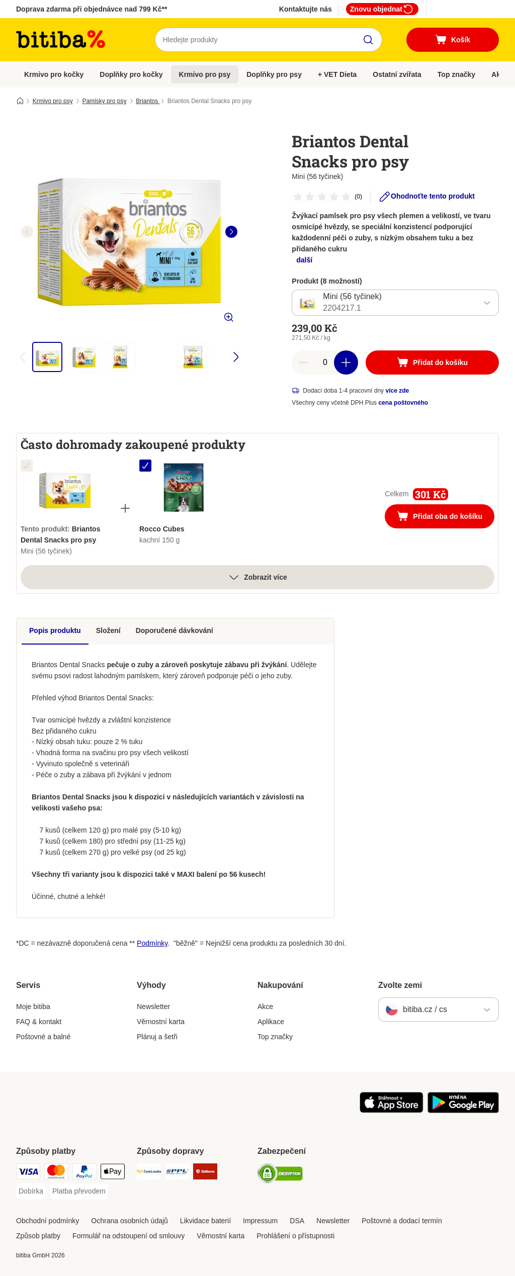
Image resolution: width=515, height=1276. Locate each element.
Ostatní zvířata (397, 74)
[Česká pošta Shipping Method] (149, 1173)
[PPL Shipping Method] (177, 1173)
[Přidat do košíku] (432, 362)
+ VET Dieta (337, 74)
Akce (265, 1006)
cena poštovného (403, 402)
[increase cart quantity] (346, 362)
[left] (27, 232)
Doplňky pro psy (274, 74)
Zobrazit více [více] (257, 577)
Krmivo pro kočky (53, 74)
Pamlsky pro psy (104, 101)
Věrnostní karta (161, 1022)
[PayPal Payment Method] (84, 1173)
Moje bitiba (33, 1006)
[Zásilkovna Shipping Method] (205, 1173)
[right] (231, 232)
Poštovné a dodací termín (402, 1221)
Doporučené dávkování (174, 630)
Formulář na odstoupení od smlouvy (128, 1236)
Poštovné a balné (43, 1037)
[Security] (280, 1175)
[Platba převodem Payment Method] (79, 1191)
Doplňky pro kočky (131, 74)
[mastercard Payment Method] (56, 1173)
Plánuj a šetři (157, 1037)
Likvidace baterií (205, 1221)
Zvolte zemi (400, 985)
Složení (108, 630)
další (304, 260)
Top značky (456, 74)
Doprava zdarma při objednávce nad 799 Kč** (91, 9)
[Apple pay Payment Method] (113, 1173)
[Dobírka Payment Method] (31, 1191)
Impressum (260, 1221)
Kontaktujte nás (305, 9)
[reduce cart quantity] (304, 362)
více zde (397, 390)
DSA (297, 1221)
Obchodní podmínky (47, 1221)
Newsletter (153, 1006)
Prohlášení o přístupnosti (295, 1236)
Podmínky (152, 943)
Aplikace (271, 1022)
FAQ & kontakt (38, 1022)
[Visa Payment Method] (28, 1173)
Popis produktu (55, 630)
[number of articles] (325, 362)
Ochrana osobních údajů (129, 1221)
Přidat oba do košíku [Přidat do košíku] (445, 517)
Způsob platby (38, 1236)
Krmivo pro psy (205, 74)
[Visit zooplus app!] (391, 1111)
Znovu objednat (382, 9)
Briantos (147, 101)
